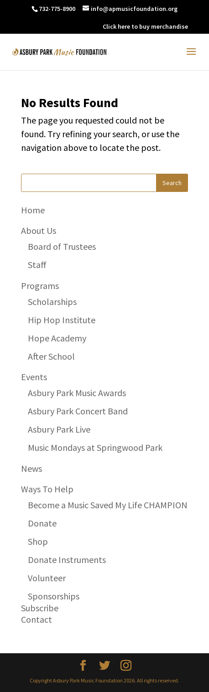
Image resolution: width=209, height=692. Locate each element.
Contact (36, 619)
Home (33, 210)
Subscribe (39, 608)
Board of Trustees (62, 246)
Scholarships (52, 301)
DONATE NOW (76, 26)
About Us (38, 230)
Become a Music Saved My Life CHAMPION (108, 505)
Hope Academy (57, 338)
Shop (38, 541)
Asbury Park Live (59, 429)
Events (34, 376)
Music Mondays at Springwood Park (95, 447)
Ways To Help (47, 489)
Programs (40, 285)
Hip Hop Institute (61, 319)
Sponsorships (53, 596)
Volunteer (47, 578)
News (31, 468)
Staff (37, 264)
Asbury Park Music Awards (77, 392)
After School (51, 356)
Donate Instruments (67, 559)
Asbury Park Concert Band (78, 411)
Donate (42, 523)
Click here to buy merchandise (145, 26)
